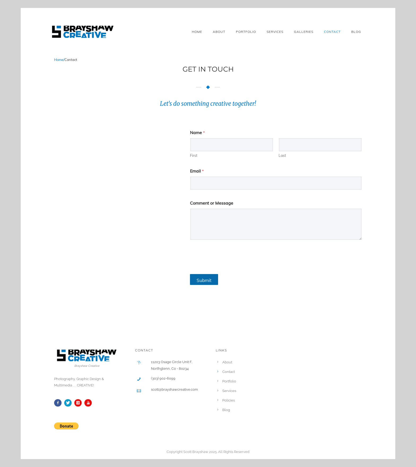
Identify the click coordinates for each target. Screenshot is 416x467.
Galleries (303, 32)
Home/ (59, 60)
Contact (332, 32)
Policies (228, 400)
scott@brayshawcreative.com (174, 389)
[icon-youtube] (89, 403)
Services (275, 32)
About (219, 32)
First (193, 155)
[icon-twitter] (69, 403)
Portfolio (246, 32)
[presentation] (230, 267)
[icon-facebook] (59, 403)
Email (197, 171)
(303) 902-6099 (163, 378)
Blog (356, 32)
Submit (204, 280)
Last (282, 155)
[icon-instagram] (79, 403)
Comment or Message (211, 203)
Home (197, 32)
